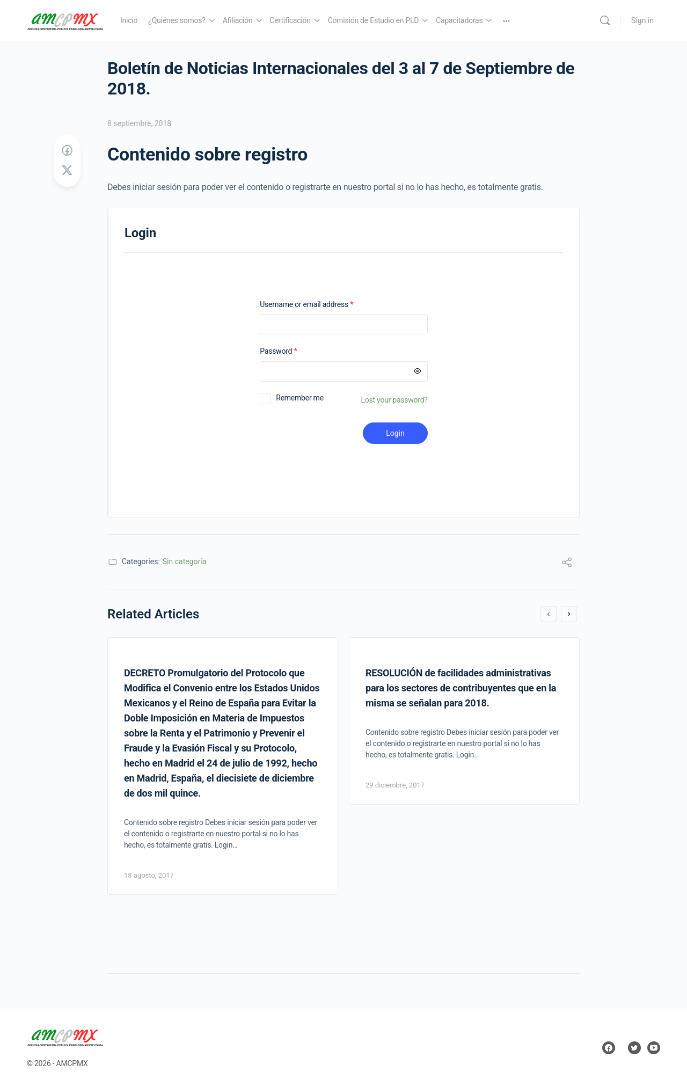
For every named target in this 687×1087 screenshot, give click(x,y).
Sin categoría (185, 561)
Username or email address (320, 305)
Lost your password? (394, 400)
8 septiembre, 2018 (139, 123)
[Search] (605, 20)
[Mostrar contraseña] (417, 371)
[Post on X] (67, 171)
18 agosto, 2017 (149, 875)
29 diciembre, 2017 (395, 785)
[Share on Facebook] (67, 151)
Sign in (642, 20)
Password (292, 351)
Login (395, 433)
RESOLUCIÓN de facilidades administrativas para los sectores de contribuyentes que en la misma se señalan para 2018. (461, 688)
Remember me (300, 397)
